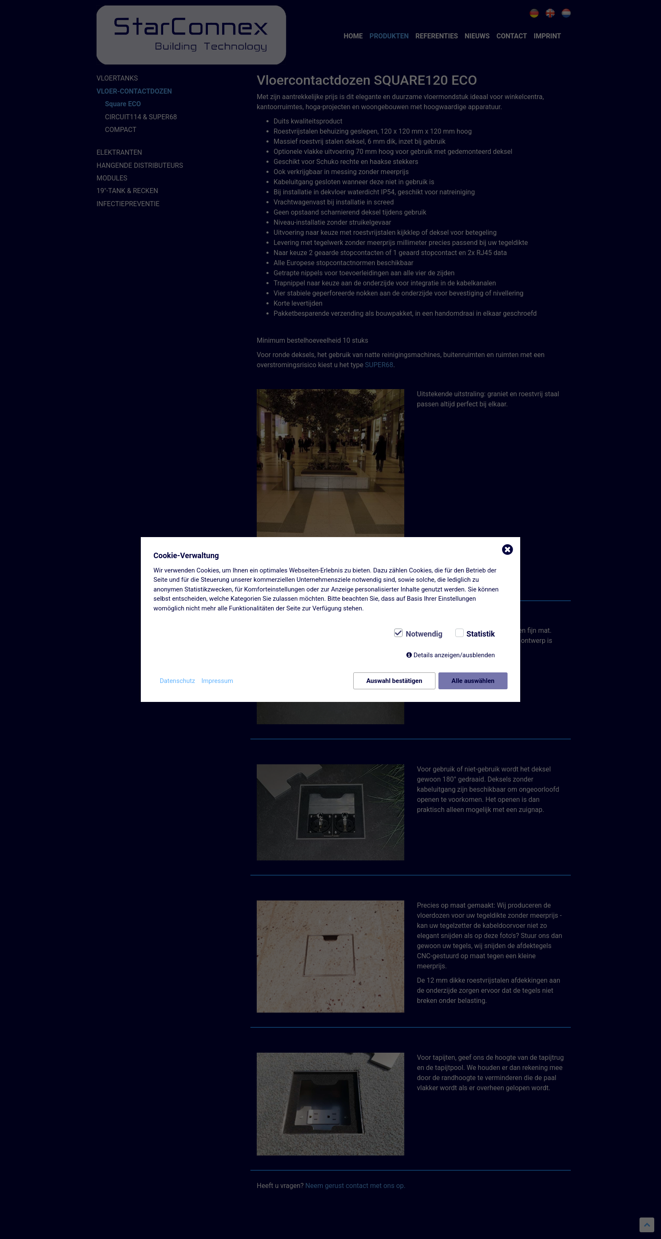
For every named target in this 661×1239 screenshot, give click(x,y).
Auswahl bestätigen (394, 681)
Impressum (217, 681)
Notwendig (424, 634)
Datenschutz (177, 681)
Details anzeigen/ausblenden (454, 655)
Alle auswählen (472, 681)
